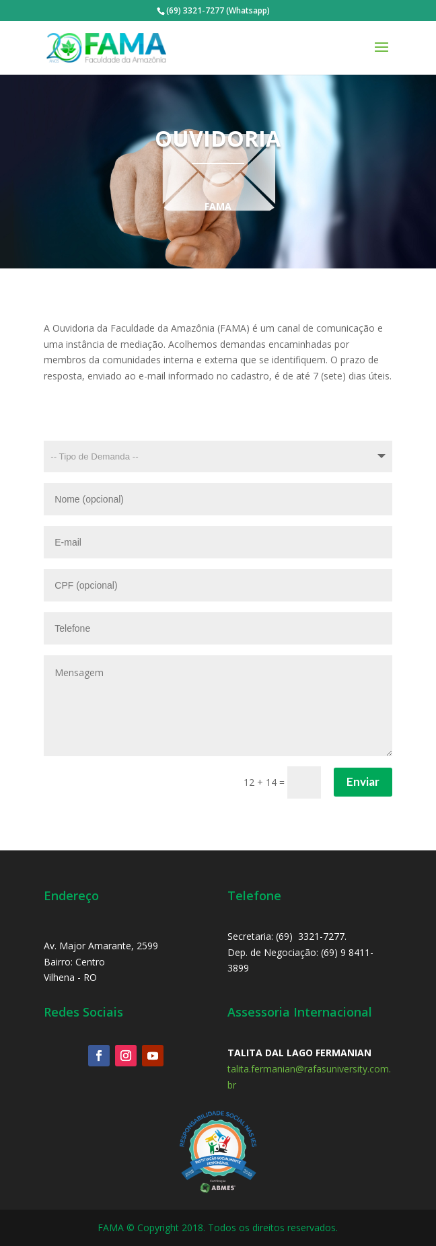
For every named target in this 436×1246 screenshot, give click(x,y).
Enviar (363, 781)
